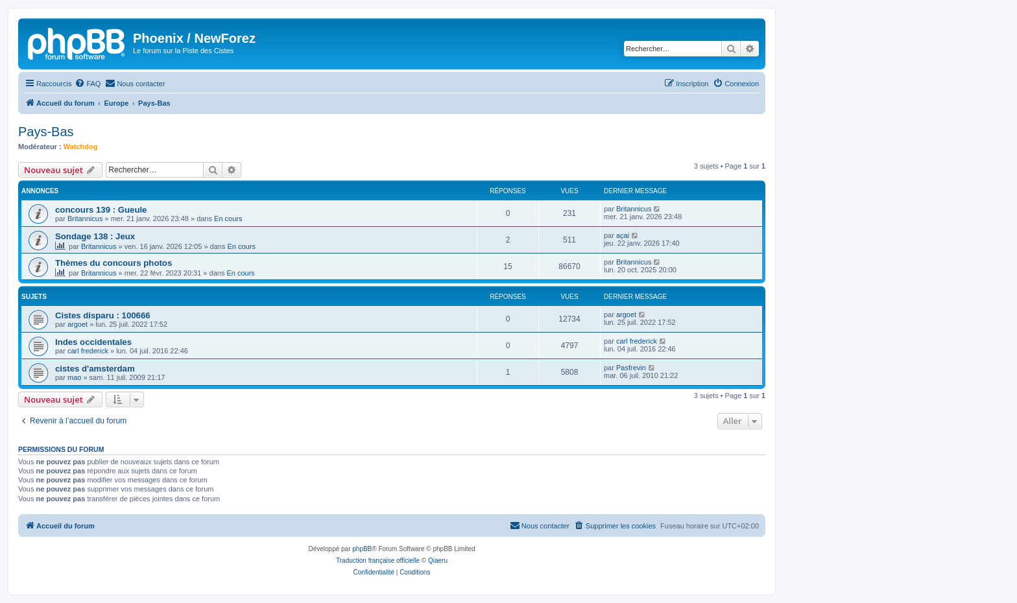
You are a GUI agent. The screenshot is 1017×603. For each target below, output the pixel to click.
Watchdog (81, 146)
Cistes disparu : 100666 (102, 315)
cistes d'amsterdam (95, 368)
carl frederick (87, 351)
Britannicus (84, 218)
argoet (77, 324)
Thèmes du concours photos (113, 263)
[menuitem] (88, 83)
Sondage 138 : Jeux (95, 236)
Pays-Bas (46, 131)
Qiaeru (438, 560)
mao (74, 377)
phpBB (362, 548)
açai (622, 235)
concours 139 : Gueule (101, 210)
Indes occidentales (93, 342)
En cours (228, 218)
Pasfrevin (631, 368)
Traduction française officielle (378, 560)
